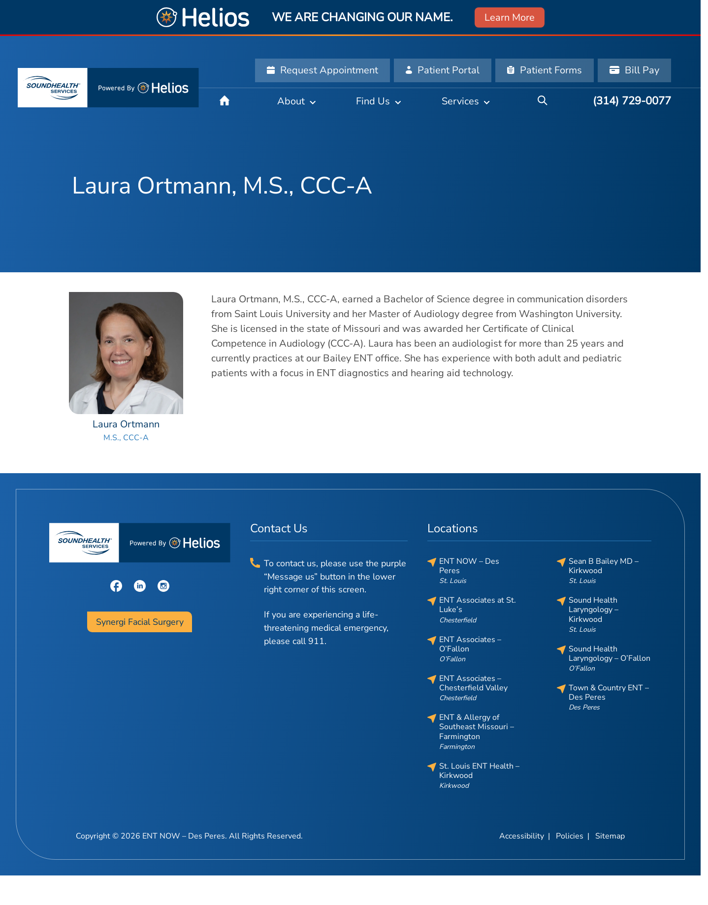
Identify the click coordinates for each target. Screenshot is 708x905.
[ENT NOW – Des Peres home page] (108, 87)
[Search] (542, 101)
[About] (296, 101)
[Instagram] (163, 585)
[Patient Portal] (442, 70)
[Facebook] (116, 585)
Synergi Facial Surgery (140, 622)
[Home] (224, 101)
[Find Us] (378, 101)
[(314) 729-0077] (632, 101)
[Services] (465, 101)
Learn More (509, 17)
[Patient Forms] (544, 70)
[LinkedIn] (140, 585)
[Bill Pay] (634, 70)
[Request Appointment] (322, 70)
